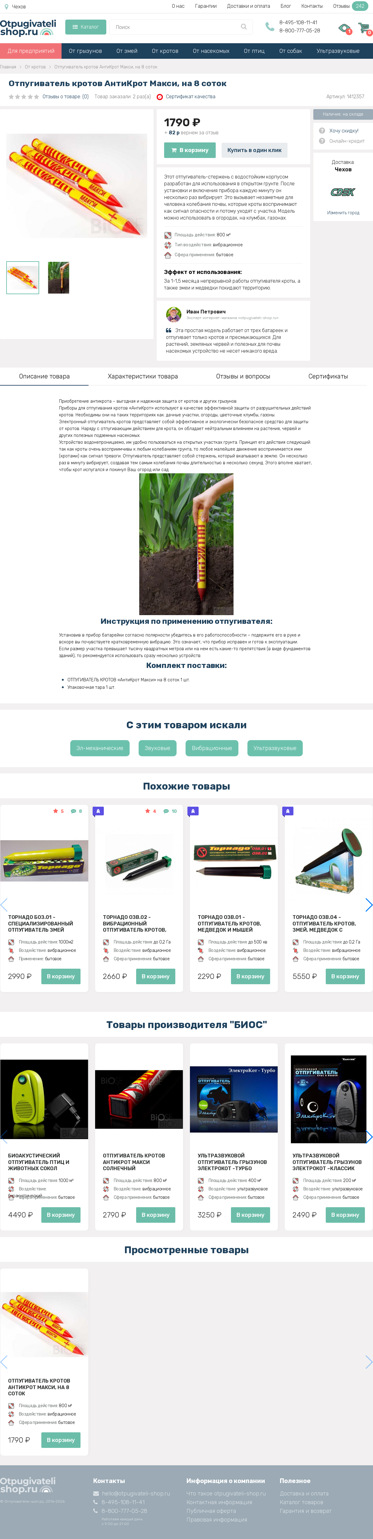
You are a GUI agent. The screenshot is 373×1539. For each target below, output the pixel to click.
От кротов (165, 51)
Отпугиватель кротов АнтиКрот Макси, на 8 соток (39, 1387)
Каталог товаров (301, 1502)
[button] (369, 905)
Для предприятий (30, 51)
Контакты (312, 6)
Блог (286, 6)
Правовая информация (216, 1520)
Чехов (15, 7)
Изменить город (343, 213)
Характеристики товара (143, 376)
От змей (127, 51)
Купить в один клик (255, 150)
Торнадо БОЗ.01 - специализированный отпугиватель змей (40, 923)
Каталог (86, 27)
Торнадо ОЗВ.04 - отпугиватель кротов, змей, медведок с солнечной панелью (324, 923)
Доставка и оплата (304, 1493)
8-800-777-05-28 (299, 31)
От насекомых (211, 51)
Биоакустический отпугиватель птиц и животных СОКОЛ (38, 1162)
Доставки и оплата (248, 6)
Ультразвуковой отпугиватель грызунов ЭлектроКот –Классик (327, 1162)
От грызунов (85, 51)
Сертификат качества (186, 97)
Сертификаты (328, 376)
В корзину (190, 150)
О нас (178, 6)
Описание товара (44, 376)
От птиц (254, 51)
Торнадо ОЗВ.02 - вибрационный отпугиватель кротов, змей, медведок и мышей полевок (139, 923)
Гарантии (206, 6)
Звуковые (157, 748)
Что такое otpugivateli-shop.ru (226, 1493)
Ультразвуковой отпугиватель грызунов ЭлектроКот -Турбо (232, 1162)
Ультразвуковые (338, 51)
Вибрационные (212, 748)
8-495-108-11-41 (298, 22)
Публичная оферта (211, 1511)
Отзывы (350, 6)
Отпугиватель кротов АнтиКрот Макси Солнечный (134, 1162)
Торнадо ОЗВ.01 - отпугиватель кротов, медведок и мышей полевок (229, 923)
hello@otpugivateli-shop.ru (131, 1493)
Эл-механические (99, 748)
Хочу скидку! (343, 131)
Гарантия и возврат (306, 1511)
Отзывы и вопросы (243, 376)
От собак (290, 51)
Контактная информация (219, 1502)
